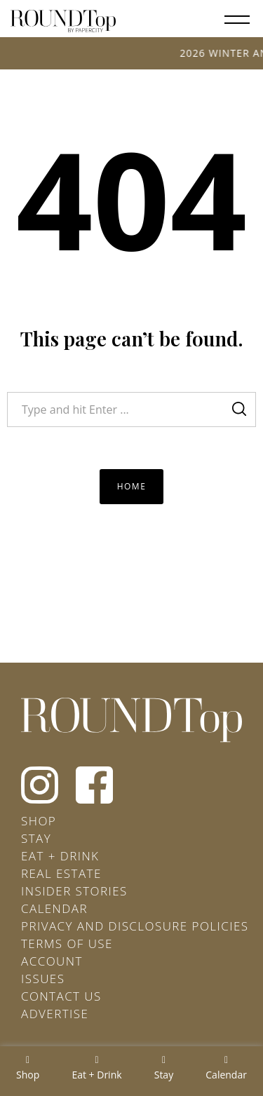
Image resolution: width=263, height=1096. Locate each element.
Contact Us (61, 996)
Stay (36, 838)
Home (132, 486)
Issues (43, 978)
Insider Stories (74, 891)
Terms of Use (67, 943)
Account (52, 961)
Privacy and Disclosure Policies (134, 926)
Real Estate (61, 873)
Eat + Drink (60, 856)
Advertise (54, 1014)
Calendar (54, 908)
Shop (38, 821)
